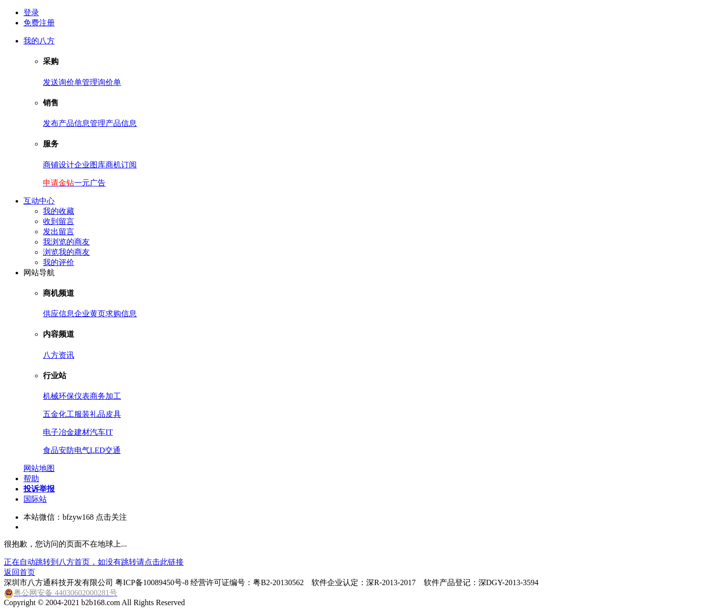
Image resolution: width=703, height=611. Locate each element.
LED (97, 450)
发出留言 (58, 231)
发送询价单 (62, 82)
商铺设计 (58, 165)
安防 (66, 450)
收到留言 (58, 221)
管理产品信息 (113, 123)
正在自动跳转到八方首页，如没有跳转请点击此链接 (94, 562)
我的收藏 (58, 211)
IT (109, 432)
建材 (82, 432)
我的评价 (58, 262)
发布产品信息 (66, 123)
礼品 (97, 414)
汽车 (97, 432)
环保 (66, 396)
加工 (113, 396)
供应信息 (58, 313)
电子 (51, 432)
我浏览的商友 (66, 242)
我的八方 (39, 41)
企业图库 (89, 165)
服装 (82, 414)
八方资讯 (58, 355)
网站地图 (39, 468)
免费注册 (39, 23)
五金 (51, 414)
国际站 (35, 499)
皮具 (113, 414)
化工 (66, 414)
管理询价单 (101, 82)
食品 (51, 450)
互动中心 (39, 201)
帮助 (31, 478)
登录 (31, 12)
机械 (51, 396)
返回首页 (19, 572)
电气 (82, 450)
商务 (97, 396)
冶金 (66, 432)
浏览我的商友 (66, 252)
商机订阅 (121, 165)
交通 (113, 450)
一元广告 (89, 183)
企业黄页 (89, 313)
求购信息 (121, 313)
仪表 (82, 396)
